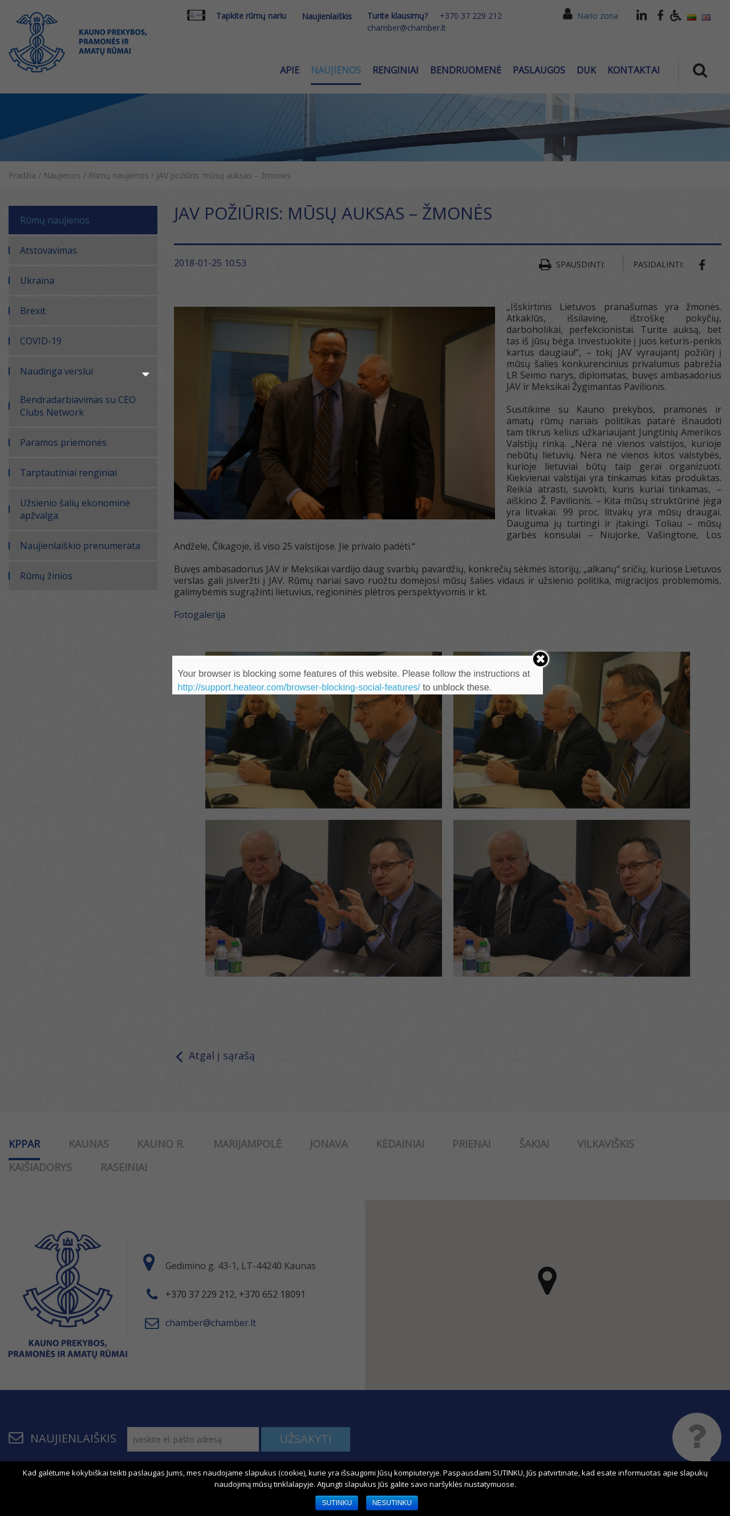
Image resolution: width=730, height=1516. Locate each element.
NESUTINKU (392, 1503)
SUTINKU (337, 1503)
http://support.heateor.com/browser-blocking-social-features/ (299, 687)
